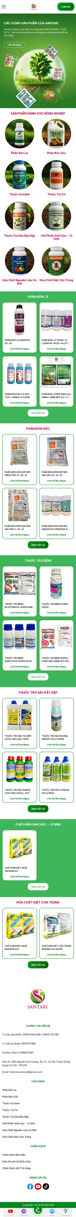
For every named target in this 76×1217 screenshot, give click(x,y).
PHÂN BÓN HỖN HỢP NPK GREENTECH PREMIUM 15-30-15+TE (55, 542)
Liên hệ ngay (14, 44)
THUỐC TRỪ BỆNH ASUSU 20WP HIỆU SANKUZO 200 (55, 674)
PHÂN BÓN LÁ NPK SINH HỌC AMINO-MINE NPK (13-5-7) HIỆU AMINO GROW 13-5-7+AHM (56, 410)
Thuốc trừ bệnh (11, 1103)
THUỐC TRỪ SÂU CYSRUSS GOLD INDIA (55, 806)
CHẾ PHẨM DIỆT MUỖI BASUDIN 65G (16, 962)
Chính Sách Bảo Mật (13, 1154)
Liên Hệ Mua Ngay (19, 363)
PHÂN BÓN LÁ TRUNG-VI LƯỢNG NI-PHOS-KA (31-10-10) (55, 356)
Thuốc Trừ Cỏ (10, 1110)
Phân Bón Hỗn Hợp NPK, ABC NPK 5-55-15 (18, 542)
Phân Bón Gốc (10, 1096)
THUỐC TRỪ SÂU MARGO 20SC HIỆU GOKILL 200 (18, 806)
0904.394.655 (32, 1034)
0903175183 (28, 1043)
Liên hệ (66, 6)
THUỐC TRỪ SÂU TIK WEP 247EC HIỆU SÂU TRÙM (18, 752)
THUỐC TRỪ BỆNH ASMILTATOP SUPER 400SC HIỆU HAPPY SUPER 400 (19, 674)
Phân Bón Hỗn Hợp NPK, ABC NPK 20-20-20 (55, 488)
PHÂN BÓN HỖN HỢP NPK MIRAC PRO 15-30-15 (18, 488)
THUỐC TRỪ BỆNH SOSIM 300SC (55, 620)
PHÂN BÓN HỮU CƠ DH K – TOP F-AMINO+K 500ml (18, 410)
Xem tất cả (38, 427)
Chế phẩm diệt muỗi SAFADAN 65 (16, 884)
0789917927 (26, 1052)
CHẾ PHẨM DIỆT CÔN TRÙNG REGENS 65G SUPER (56, 962)
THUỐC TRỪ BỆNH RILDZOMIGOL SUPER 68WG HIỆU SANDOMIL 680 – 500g (19, 620)
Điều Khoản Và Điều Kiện (16, 1161)
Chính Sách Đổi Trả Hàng (16, 1168)
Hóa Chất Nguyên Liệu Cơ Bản (19, 1130)
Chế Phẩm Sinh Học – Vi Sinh (18, 1123)
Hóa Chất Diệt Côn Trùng (16, 1136)
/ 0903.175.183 (50, 1034)
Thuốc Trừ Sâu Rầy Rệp (15, 1116)
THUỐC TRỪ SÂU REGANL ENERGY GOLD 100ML (55, 752)
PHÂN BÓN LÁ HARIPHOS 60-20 (17, 356)
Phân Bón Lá (9, 1089)
